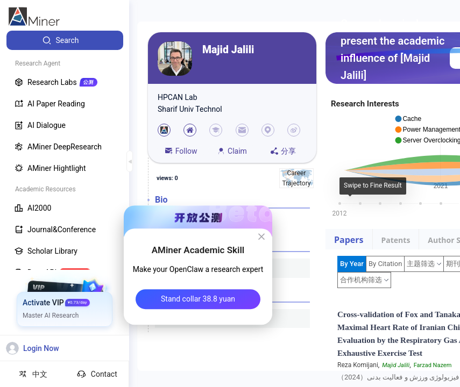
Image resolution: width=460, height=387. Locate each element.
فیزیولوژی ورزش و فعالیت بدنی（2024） (398, 377)
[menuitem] (64, 40)
